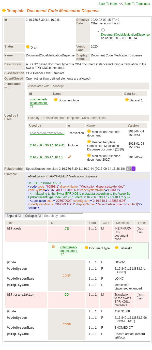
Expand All (14, 216)
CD (67, 294)
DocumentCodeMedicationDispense (125, 34)
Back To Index (107, 4)
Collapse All (33, 216)
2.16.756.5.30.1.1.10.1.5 (46, 157)
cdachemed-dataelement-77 (39, 103)
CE (67, 228)
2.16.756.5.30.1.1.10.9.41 (47, 145)
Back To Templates (137, 4)
